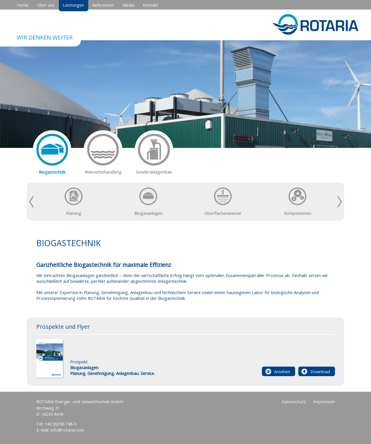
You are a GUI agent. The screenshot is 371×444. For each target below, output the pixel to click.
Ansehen (282, 371)
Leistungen (73, 5)
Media (128, 5)
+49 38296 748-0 (60, 424)
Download (320, 371)
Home (23, 5)
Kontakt (150, 5)
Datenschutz (294, 401)
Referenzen (103, 5)
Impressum (324, 401)
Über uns (46, 5)
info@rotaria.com (67, 430)
